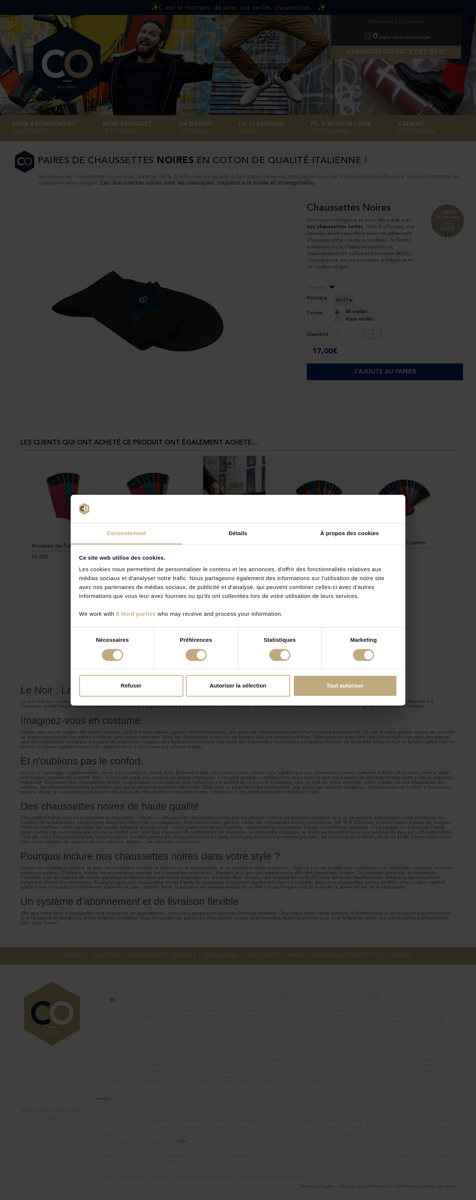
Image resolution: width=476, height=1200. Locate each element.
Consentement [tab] (126, 533)
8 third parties (136, 614)
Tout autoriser (345, 686)
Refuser (131, 686)
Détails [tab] (238, 533)
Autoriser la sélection (238, 686)
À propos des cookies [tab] (349, 533)
